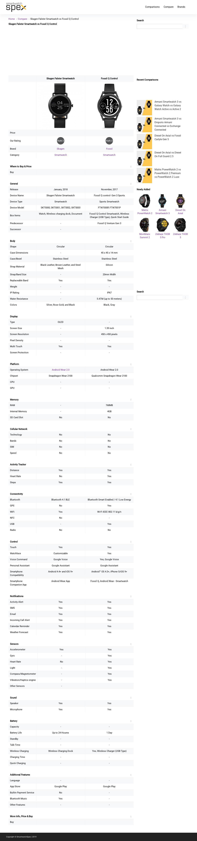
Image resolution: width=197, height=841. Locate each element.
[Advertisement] (71, 50)
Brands (181, 6)
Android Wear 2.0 (60, 369)
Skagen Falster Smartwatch (60, 78)
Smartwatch (60, 155)
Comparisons (152, 6)
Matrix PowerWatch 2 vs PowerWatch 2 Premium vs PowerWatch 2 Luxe (168, 173)
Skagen (60, 148)
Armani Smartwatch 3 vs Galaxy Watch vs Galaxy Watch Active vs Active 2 (168, 105)
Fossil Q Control (109, 78)
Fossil (109, 148)
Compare (168, 6)
